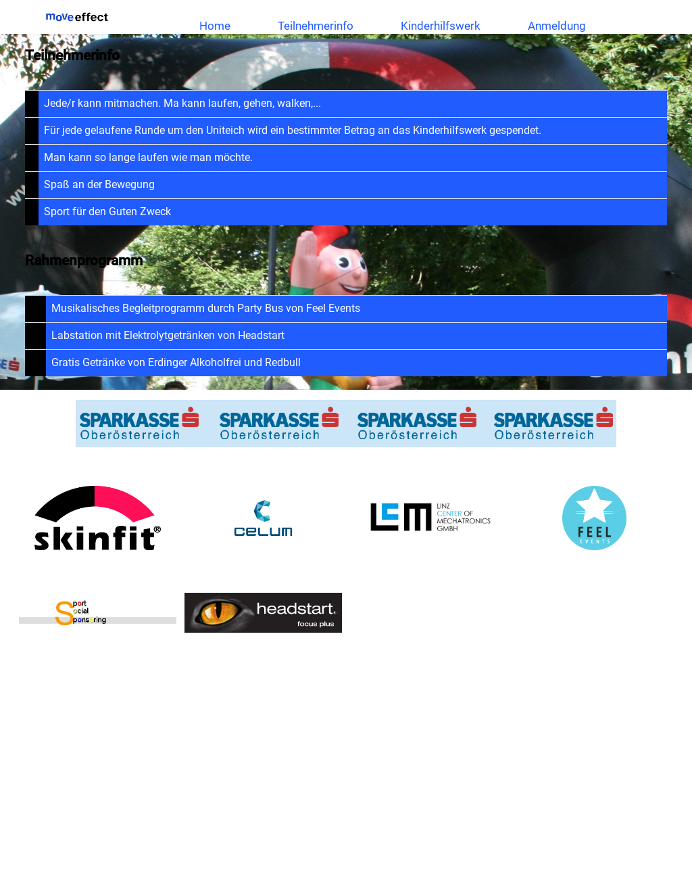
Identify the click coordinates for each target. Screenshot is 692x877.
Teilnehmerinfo (315, 25)
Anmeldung (557, 25)
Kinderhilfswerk (440, 25)
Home (214, 25)
